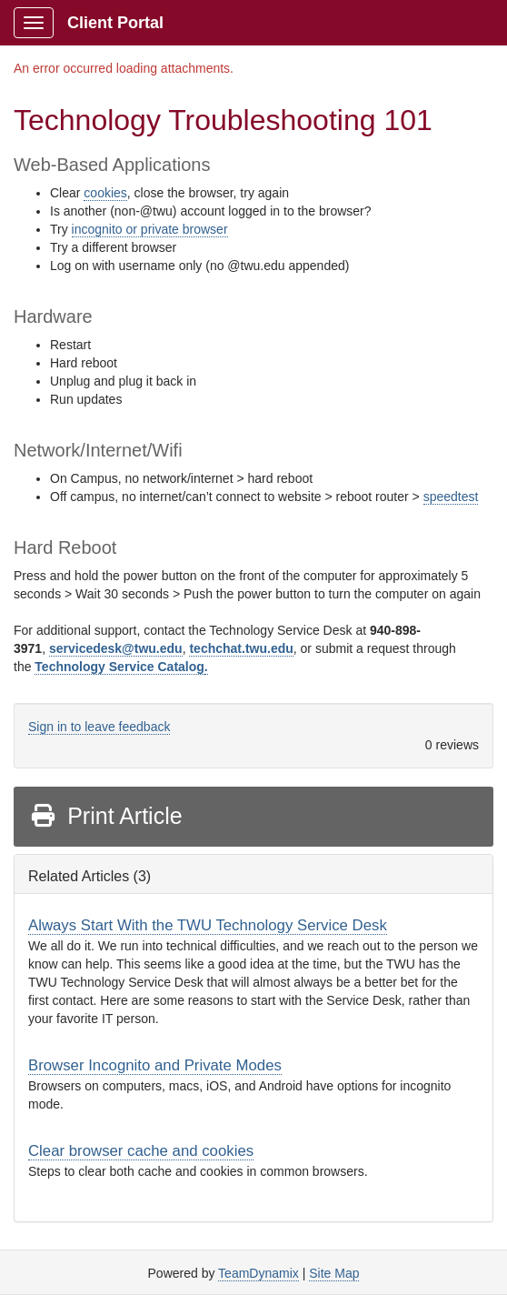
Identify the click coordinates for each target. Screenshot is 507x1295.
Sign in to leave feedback (99, 726)
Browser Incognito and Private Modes (155, 1065)
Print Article (106, 815)
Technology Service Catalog (119, 666)
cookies (105, 193)
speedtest (451, 496)
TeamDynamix (258, 1273)
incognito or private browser (150, 229)
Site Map (334, 1273)
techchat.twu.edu (241, 648)
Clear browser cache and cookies (141, 1150)
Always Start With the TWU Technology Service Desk (207, 925)
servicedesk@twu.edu (116, 648)
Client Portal (115, 23)
